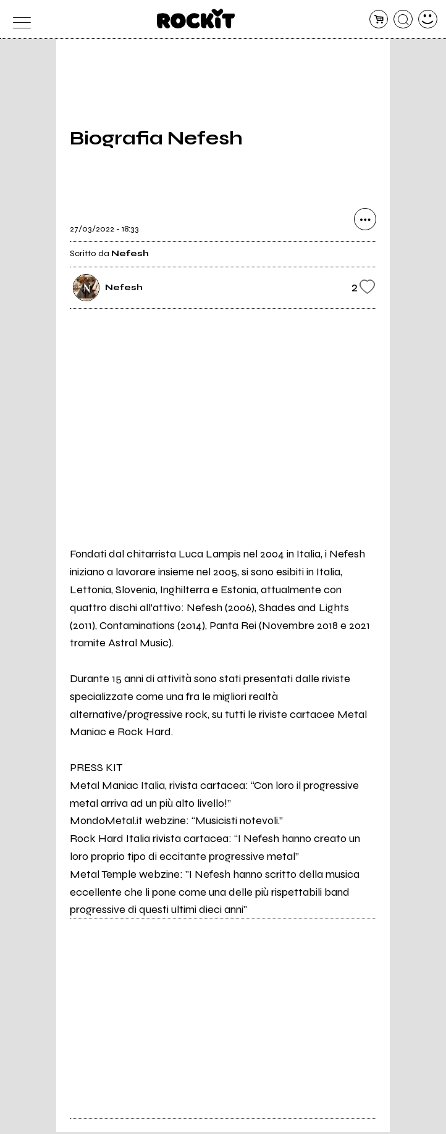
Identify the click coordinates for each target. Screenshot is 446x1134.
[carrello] (379, 19)
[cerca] (403, 19)
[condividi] (365, 222)
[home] (196, 18)
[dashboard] (427, 19)
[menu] (18, 19)
